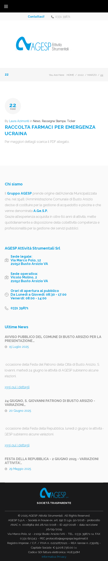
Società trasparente (54, 503)
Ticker (71, 121)
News (36, 121)
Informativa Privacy (54, 556)
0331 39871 (62, 16)
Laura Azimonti (19, 121)
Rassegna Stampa (54, 121)
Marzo (92, 74)
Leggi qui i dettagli (15, 387)
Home (70, 74)
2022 (81, 74)
